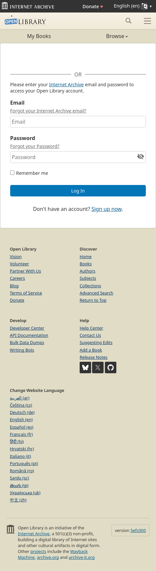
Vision (16, 256)
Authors (87, 271)
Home (85, 256)
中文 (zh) (18, 500)
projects (38, 551)
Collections (90, 286)
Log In (78, 191)
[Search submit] (128, 21)
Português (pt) (24, 463)
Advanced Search (96, 293)
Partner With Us (25, 271)
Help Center (91, 328)
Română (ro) (22, 471)
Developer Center (27, 328)
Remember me (32, 173)
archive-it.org (82, 557)
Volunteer (19, 264)
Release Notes (93, 357)
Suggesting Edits (96, 342)
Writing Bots (22, 350)
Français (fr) (21, 434)
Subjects (88, 278)
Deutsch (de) (22, 412)
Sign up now (106, 209)
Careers (17, 278)
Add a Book (91, 350)
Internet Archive (66, 84)
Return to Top (93, 300)
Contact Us (90, 335)
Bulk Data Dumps (27, 342)
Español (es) (21, 427)
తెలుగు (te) (19, 485)
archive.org (48, 557)
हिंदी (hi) (17, 441)
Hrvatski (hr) (22, 449)
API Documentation (29, 335)
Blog (14, 286)
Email (17, 102)
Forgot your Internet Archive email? (48, 111)
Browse (103, 36)
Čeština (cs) (21, 405)
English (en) (21, 419)
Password (22, 138)
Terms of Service (26, 293)
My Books (39, 36)
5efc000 (138, 530)
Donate (93, 6)
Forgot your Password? (34, 146)
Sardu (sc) (19, 478)
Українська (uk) (25, 493)
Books (86, 264)
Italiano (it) (20, 456)
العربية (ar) (19, 398)
